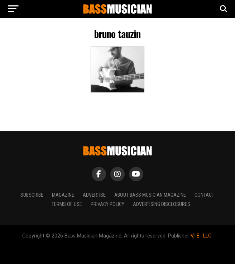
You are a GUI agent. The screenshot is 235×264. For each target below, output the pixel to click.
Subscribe (31, 195)
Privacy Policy (107, 204)
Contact (204, 195)
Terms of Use (67, 204)
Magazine (63, 195)
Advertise (94, 195)
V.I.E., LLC (201, 236)
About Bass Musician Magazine (150, 195)
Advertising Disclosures (161, 204)
